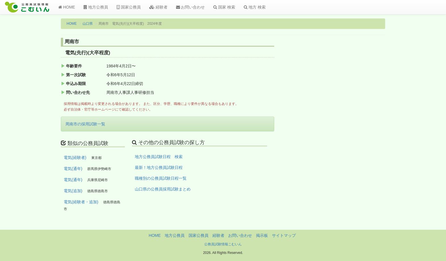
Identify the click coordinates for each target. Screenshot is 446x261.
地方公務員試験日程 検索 (159, 156)
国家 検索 (224, 7)
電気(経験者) (75, 157)
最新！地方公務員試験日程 (159, 167)
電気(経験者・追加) (81, 202)
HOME (66, 7)
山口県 (87, 24)
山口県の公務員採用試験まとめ (163, 189)
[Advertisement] (348, 131)
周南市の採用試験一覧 (85, 124)
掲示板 (262, 235)
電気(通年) (73, 168)
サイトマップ (284, 235)
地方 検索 (255, 7)
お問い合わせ (190, 7)
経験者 (158, 7)
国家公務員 (129, 7)
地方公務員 (96, 7)
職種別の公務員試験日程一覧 (161, 178)
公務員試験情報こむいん (223, 244)
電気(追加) (73, 190)
